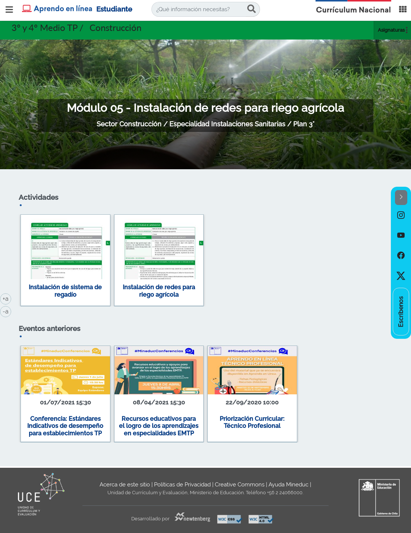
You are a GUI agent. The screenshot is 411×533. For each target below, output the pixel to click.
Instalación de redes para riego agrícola (159, 291)
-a (7, 311)
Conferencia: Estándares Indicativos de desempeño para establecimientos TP (65, 426)
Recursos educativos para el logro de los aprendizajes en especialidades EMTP (158, 426)
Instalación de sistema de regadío (65, 291)
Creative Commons (239, 484)
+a (7, 298)
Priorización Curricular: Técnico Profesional (252, 422)
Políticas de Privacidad (182, 484)
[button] (401, 197)
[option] (401, 215)
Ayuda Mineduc (288, 484)
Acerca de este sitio (125, 484)
